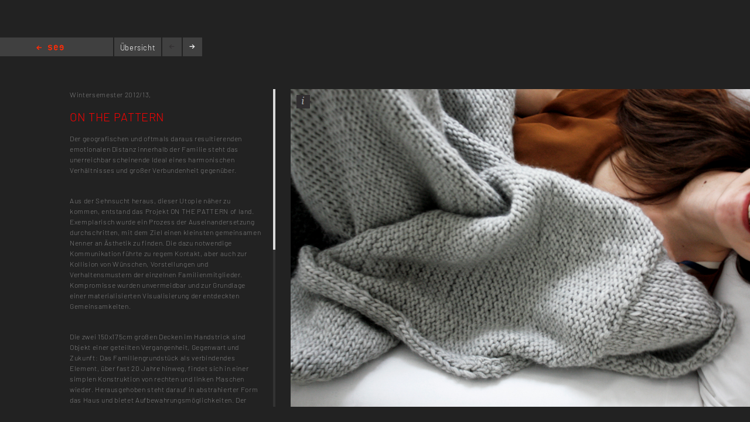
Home (50, 48)
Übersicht (138, 47)
